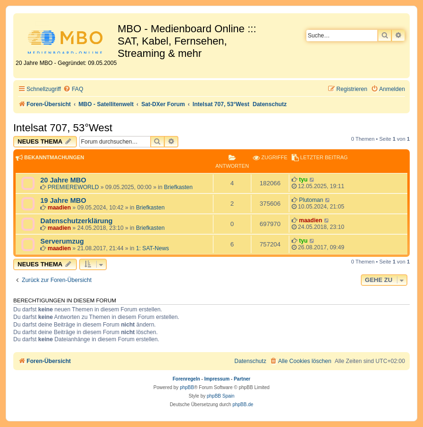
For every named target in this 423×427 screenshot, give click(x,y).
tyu (303, 179)
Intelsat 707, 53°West (62, 128)
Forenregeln (186, 379)
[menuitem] (73, 89)
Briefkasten (178, 187)
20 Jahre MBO (63, 180)
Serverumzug (62, 241)
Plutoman (311, 200)
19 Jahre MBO (63, 200)
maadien (59, 207)
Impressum (217, 379)
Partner (242, 379)
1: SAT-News (152, 248)
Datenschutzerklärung (76, 221)
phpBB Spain (220, 396)
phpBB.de (242, 404)
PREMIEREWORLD (73, 187)
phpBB (187, 387)
